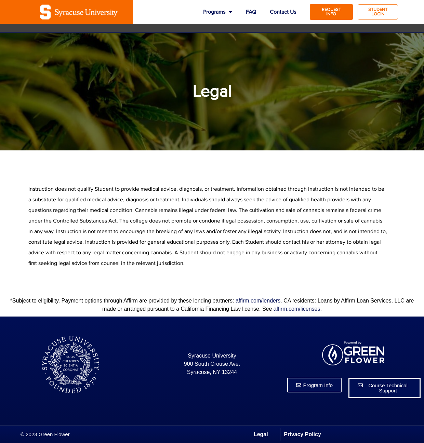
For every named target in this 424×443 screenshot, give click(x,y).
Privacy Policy (302, 434)
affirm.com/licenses (297, 309)
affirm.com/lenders (258, 301)
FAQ (251, 12)
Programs (217, 12)
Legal (261, 434)
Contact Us (283, 12)
